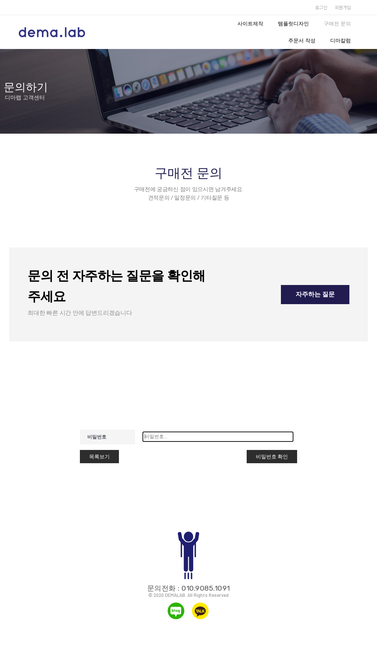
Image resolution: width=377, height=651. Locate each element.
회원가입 (343, 7)
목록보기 (99, 457)
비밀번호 (96, 437)
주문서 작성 (302, 40)
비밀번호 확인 (272, 457)
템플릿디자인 (293, 23)
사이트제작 (250, 23)
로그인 (321, 7)
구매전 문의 (337, 23)
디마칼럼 (340, 40)
